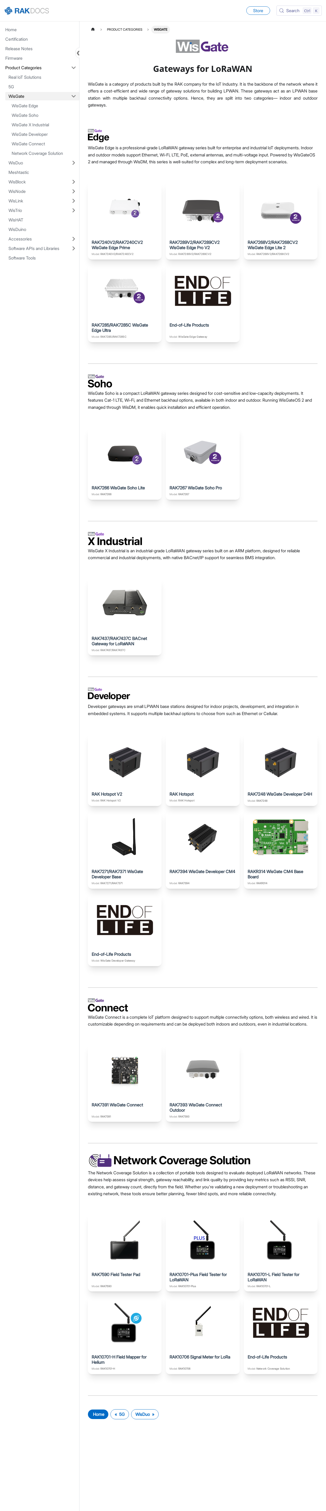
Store (258, 10)
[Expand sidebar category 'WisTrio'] (73, 210)
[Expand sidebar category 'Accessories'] (73, 239)
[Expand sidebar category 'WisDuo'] (73, 163)
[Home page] (93, 29)
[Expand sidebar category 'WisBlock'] (73, 182)
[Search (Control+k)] (299, 11)
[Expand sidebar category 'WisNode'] (73, 191)
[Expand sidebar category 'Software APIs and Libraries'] (73, 248)
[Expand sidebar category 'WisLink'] (73, 201)
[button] (40, 67)
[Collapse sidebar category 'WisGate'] (73, 96)
